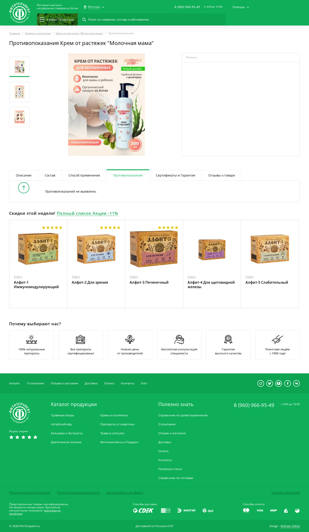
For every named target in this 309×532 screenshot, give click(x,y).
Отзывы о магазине (64, 383)
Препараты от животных (117, 424)
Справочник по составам (175, 478)
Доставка (91, 383)
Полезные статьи (170, 469)
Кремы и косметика (114, 415)
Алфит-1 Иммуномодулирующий (36, 284)
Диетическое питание (66, 442)
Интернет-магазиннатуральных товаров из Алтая (57, 7)
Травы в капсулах (112, 433)
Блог (144, 383)
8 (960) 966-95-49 (187, 7)
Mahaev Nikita (290, 526)
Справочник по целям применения (182, 415)
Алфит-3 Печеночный (149, 282)
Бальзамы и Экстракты (67, 433)
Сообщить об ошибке (285, 492)
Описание (24, 175)
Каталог (14, 383)
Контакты (127, 383)
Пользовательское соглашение (30, 492)
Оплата (109, 383)
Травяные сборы (62, 415)
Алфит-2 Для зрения (90, 282)
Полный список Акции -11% (87, 213)
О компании (35, 383)
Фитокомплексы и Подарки (119, 442)
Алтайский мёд (61, 424)
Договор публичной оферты (124, 492)
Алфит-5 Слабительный (267, 282)
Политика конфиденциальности (78, 492)
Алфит (18, 277)
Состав (50, 175)
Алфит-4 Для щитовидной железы (211, 284)
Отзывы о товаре (221, 175)
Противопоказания (128, 175)
